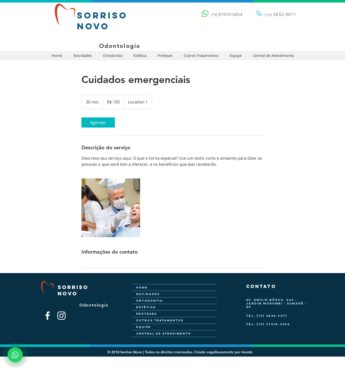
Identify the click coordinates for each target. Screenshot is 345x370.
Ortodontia (149, 300)
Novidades (148, 294)
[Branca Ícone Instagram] (61, 315)
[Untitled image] (110, 207)
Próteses (146, 314)
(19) (268, 14)
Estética (146, 307)
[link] (98, 122)
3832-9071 (284, 14)
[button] (82, 55)
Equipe (143, 327)
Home (142, 287)
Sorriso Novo (102, 21)
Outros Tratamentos (159, 320)
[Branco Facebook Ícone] (47, 315)
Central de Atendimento (163, 333)
